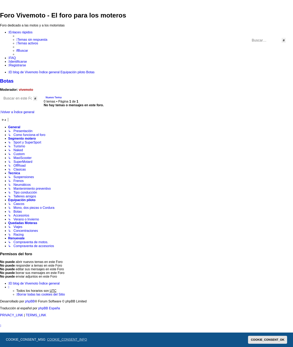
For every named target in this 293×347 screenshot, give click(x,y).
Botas (7, 81)
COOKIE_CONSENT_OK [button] (267, 339)
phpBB (30, 301)
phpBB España (49, 308)
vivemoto (26, 89)
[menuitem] (31, 40)
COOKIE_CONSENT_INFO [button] (67, 339)
